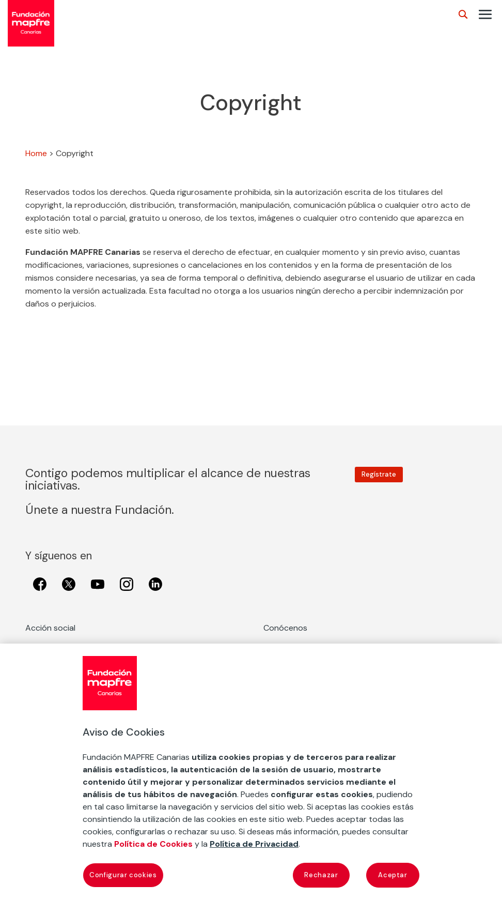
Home (36, 153)
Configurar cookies (123, 875)
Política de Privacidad (254, 843)
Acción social (50, 627)
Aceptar (392, 875)
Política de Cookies (153, 843)
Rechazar (321, 875)
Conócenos (285, 627)
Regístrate (379, 474)
